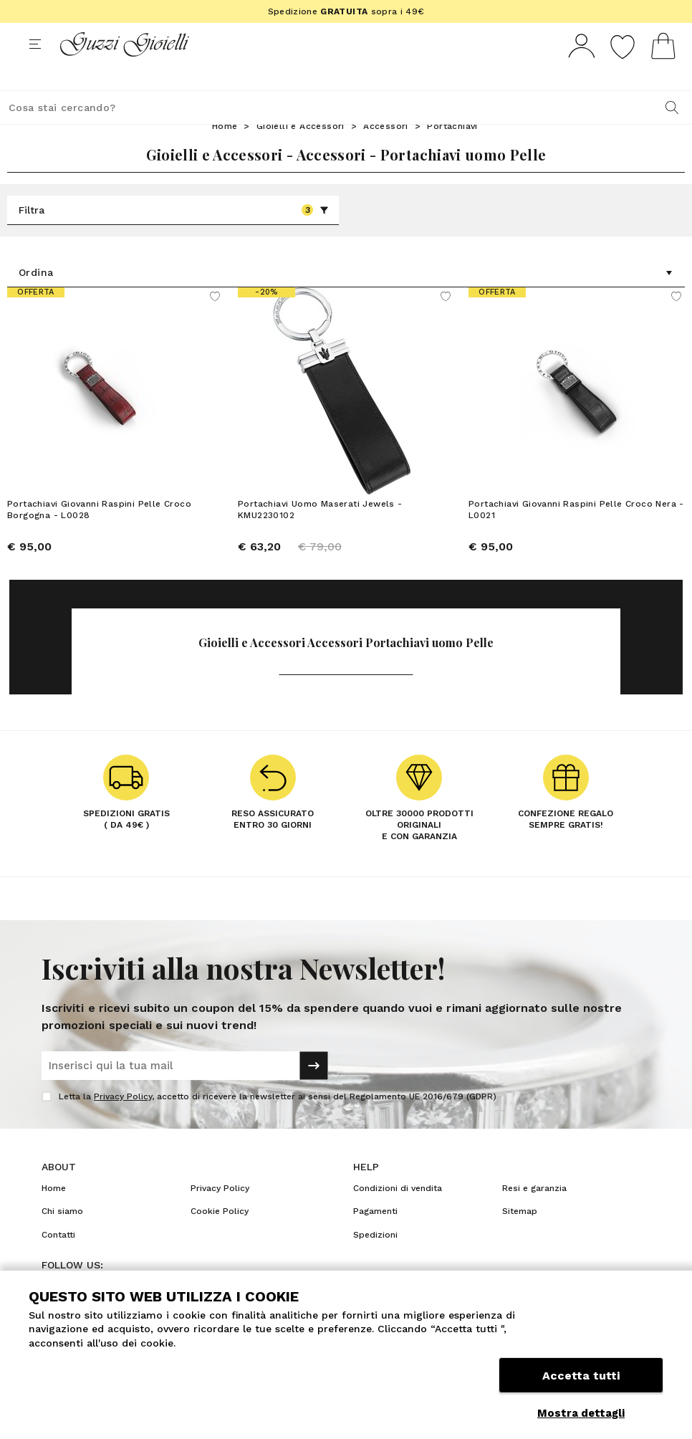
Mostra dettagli (581, 1413)
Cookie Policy (220, 1238)
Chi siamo (62, 1238)
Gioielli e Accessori (300, 153)
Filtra (174, 236)
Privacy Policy (123, 1123)
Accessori (385, 153)
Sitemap (519, 1238)
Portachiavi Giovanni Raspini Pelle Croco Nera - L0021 (576, 536)
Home (225, 153)
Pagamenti (375, 1238)
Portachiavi (452, 153)
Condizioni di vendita (397, 1215)
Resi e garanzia (534, 1215)
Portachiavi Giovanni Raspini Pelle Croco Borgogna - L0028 (99, 536)
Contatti (58, 1261)
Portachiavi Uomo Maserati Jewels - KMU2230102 (320, 536)
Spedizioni (375, 1261)
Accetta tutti (581, 1380)
